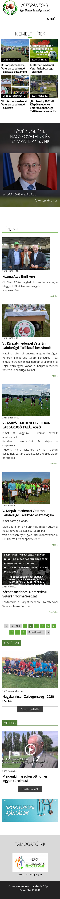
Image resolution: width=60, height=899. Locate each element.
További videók (30, 789)
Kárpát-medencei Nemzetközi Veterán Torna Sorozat (24, 594)
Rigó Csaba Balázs (19, 194)
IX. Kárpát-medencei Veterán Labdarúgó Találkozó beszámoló (14, 69)
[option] (30, 178)
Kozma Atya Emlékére (18, 276)
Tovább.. (53, 296)
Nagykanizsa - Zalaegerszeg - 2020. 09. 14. (28, 698)
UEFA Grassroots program (30, 874)
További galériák (30, 709)
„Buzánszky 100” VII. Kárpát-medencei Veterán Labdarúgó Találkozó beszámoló (43, 106)
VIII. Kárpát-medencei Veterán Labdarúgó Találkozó (14, 105)
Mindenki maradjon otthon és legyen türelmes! (25, 778)
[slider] (30, 123)
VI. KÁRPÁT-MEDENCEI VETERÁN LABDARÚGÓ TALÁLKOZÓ (26, 425)
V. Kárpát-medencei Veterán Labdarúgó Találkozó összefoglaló (28, 513)
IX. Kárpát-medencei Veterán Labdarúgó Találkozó (42, 69)
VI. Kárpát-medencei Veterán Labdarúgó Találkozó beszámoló (27, 345)
